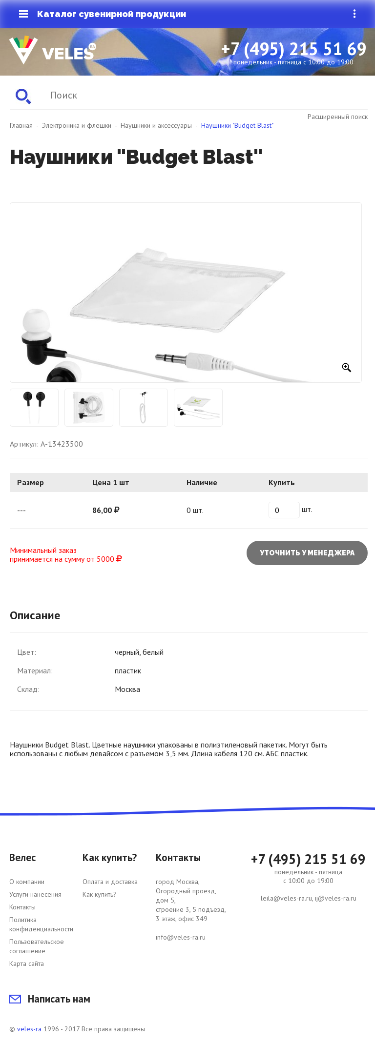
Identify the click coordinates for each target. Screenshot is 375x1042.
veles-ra (29, 1028)
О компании (26, 881)
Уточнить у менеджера (307, 553)
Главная (21, 125)
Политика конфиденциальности (41, 924)
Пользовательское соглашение (36, 946)
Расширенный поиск (338, 116)
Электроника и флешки (76, 125)
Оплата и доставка (110, 881)
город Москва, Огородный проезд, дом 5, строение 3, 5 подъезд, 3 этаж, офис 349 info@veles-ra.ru (191, 909)
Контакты (22, 907)
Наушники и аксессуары (156, 125)
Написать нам (49, 998)
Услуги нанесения (35, 894)
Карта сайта (26, 963)
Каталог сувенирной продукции (102, 14)
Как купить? (100, 894)
